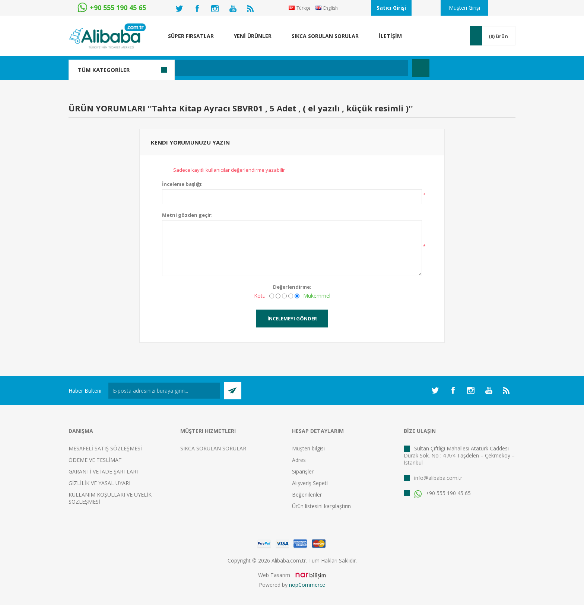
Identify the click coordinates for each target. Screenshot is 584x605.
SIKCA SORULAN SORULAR (213, 448)
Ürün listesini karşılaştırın (321, 506)
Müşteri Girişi (464, 7)
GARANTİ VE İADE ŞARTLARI (103, 471)
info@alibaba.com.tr (438, 477)
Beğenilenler (307, 494)
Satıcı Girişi (391, 7)
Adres (299, 459)
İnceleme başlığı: (182, 184)
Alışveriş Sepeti (310, 483)
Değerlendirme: (292, 287)
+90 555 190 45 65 (442, 493)
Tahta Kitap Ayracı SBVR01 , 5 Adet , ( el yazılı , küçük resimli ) (280, 108)
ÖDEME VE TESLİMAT (95, 459)
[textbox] (252, 68)
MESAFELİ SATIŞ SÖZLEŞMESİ (105, 448)
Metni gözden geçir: (187, 215)
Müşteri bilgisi (308, 448)
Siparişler (303, 471)
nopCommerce (307, 584)
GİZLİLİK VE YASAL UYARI (99, 483)
